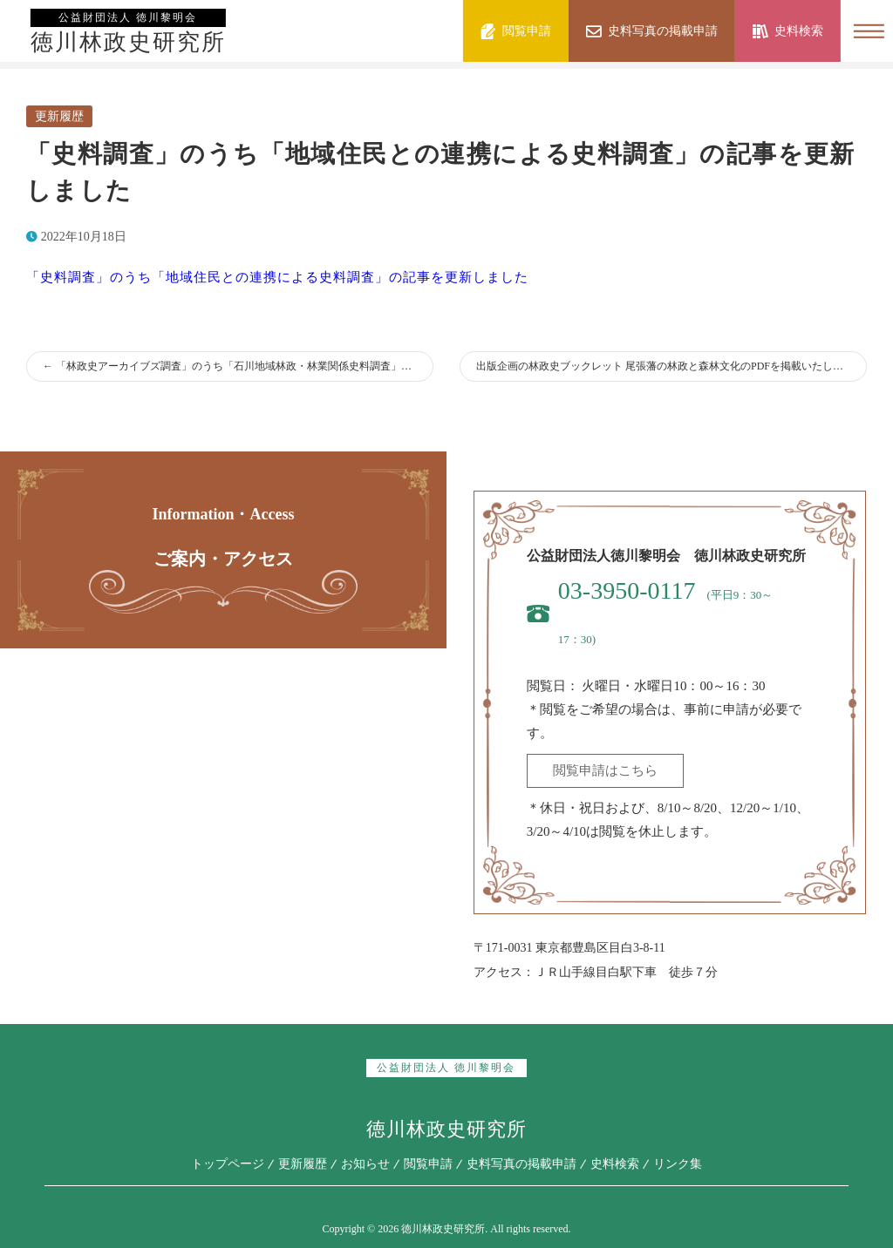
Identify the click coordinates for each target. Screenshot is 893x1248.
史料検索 (614, 1163)
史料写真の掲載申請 (521, 1163)
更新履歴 (59, 116)
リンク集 (677, 1163)
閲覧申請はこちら (605, 770)
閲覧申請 (428, 1163)
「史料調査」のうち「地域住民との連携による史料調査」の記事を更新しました (277, 277)
